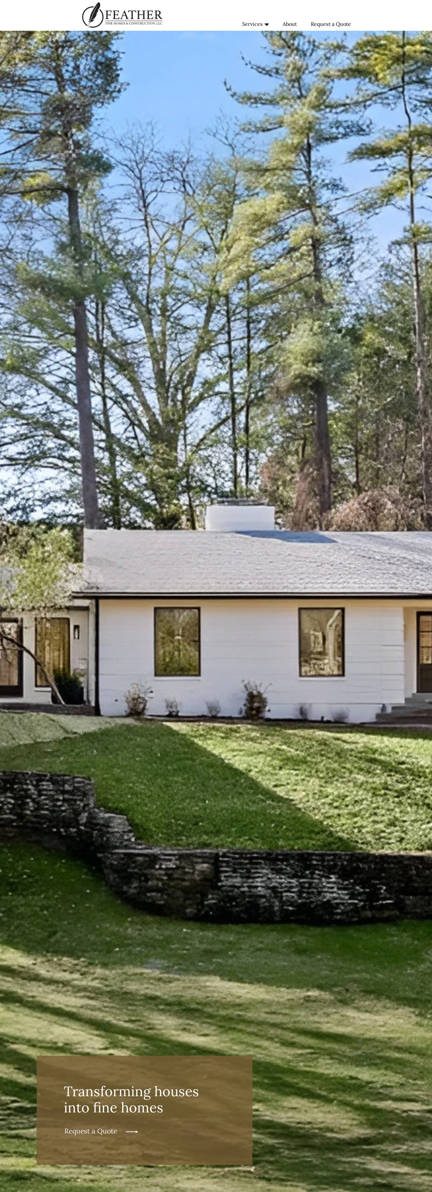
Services (255, 24)
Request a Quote (331, 24)
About (290, 24)
